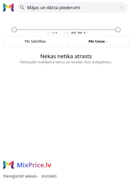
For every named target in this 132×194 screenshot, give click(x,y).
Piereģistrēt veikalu (20, 176)
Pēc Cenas (98, 41)
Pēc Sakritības (35, 41)
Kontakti (49, 176)
